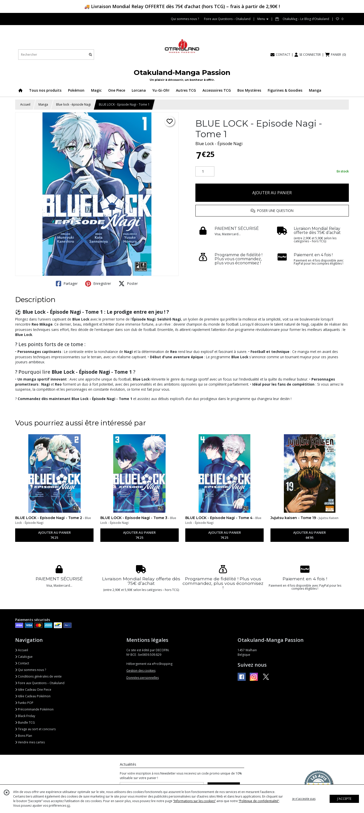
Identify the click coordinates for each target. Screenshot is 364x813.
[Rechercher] (90, 55)
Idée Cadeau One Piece (33, 689)
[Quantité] (204, 171)
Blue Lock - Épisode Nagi (218, 143)
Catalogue (24, 657)
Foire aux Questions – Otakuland (39, 683)
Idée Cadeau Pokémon (33, 696)
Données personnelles (142, 678)
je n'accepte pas (303, 799)
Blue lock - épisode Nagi (73, 104)
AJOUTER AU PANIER (272, 192)
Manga (43, 104)
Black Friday (25, 716)
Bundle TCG (25, 722)
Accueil (25, 104)
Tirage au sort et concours (35, 729)
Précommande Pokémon (34, 709)
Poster (128, 284)
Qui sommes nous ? (30, 670)
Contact (22, 663)
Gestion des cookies (140, 670)
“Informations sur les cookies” (194, 801)
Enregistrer (98, 284)
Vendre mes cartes (30, 742)
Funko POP (24, 703)
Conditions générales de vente (38, 676)
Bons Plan (23, 735)
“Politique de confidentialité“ (259, 801)
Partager (67, 284)
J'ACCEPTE (344, 799)
